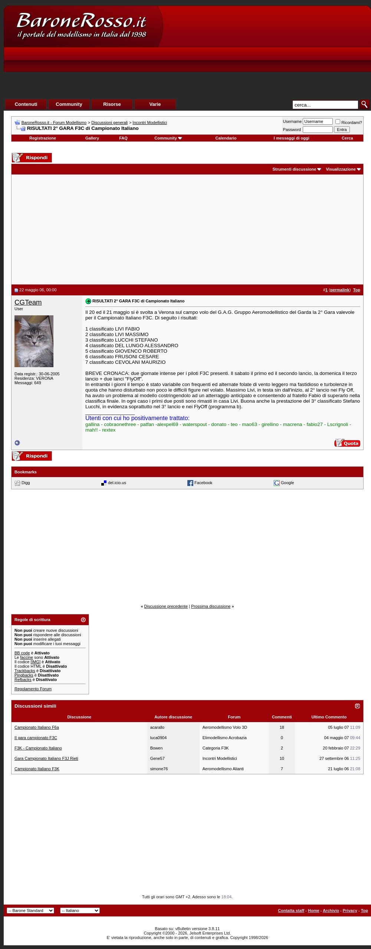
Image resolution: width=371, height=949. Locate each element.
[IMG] (35, 662)
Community (168, 138)
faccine (26, 657)
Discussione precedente (166, 606)
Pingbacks (23, 675)
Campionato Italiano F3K (36, 769)
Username (292, 121)
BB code (22, 653)
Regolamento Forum (33, 689)
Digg (26, 482)
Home (313, 910)
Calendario (226, 138)
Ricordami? (348, 122)
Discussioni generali (109, 122)
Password (292, 129)
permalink (339, 290)
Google (287, 482)
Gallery (92, 138)
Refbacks (23, 679)
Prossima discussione (210, 606)
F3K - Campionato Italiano (38, 748)
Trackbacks (24, 670)
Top (364, 910)
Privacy (350, 910)
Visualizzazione (341, 169)
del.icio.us (117, 482)
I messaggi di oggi (291, 138)
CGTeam (28, 302)
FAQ (123, 138)
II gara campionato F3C (35, 737)
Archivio (331, 910)
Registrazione (42, 138)
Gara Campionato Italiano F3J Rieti (46, 758)
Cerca (347, 138)
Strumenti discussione (294, 169)
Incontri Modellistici (149, 122)
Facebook (203, 482)
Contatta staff (291, 910)
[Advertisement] (232, 61)
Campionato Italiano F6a (36, 727)
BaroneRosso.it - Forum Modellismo (54, 122)
